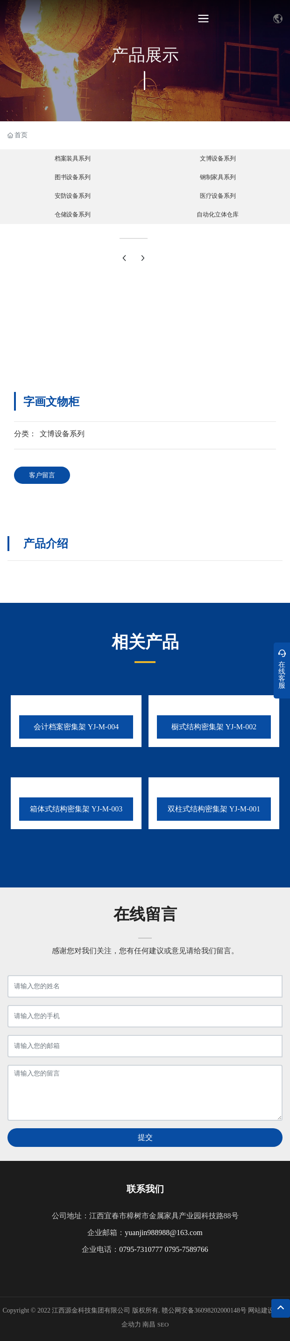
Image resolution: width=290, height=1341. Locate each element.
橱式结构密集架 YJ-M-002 (214, 727)
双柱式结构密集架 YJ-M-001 (214, 809)
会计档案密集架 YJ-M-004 (76, 727)
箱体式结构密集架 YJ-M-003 (76, 809)
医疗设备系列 (217, 196)
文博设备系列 (217, 158)
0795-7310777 (141, 1249)
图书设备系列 (73, 177)
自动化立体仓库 (218, 214)
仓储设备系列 (73, 214)
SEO (163, 1324)
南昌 (149, 1324)
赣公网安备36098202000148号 (204, 1310)
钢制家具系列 (217, 177)
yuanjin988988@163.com (163, 1232)
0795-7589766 (186, 1249)
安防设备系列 (73, 196)
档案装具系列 (73, 158)
